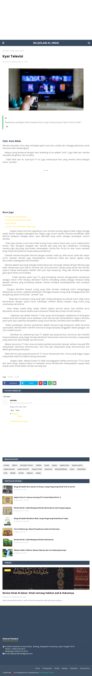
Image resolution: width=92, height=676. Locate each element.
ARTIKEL (10, 377)
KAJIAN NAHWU (9, 469)
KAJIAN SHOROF (23, 469)
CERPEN (38, 465)
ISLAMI (12, 51)
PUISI (5, 473)
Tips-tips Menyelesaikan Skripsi (18, 220)
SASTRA (21, 473)
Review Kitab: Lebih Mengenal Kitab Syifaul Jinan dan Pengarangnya (42, 508)
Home (37, 668)
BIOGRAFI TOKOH (26, 465)
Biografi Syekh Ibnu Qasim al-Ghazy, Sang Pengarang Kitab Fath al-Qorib (44, 487)
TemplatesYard (21, 673)
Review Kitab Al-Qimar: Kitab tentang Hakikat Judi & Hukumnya (38, 592)
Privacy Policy (85, 668)
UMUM (38, 473)
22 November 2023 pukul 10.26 (22, 403)
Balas (12, 410)
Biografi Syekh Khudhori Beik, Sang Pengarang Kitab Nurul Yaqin (41, 518)
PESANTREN (81, 469)
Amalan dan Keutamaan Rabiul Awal (20, 226)
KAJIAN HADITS (77, 465)
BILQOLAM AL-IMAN (46, 43)
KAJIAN (54, 465)
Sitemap (65, 668)
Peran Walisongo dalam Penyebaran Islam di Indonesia (37, 529)
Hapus (17, 410)
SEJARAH (30, 473)
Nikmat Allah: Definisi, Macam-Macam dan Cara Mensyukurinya (40, 550)
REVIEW (12, 473)
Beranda (5, 51)
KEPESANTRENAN (61, 469)
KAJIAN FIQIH (64, 465)
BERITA (14, 465)
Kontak (56, 668)
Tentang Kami (47, 668)
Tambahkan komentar (19, 421)
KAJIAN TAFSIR (37, 469)
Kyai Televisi (11, 223)
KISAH (72, 469)
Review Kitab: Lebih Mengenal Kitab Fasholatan (34, 539)
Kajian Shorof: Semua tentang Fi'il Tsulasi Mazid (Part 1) (37, 497)
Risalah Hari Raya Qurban (16, 217)
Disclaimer (74, 668)
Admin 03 (7, 62)
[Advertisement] (46, 19)
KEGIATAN (48, 469)
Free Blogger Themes (46, 673)
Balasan (15, 414)
